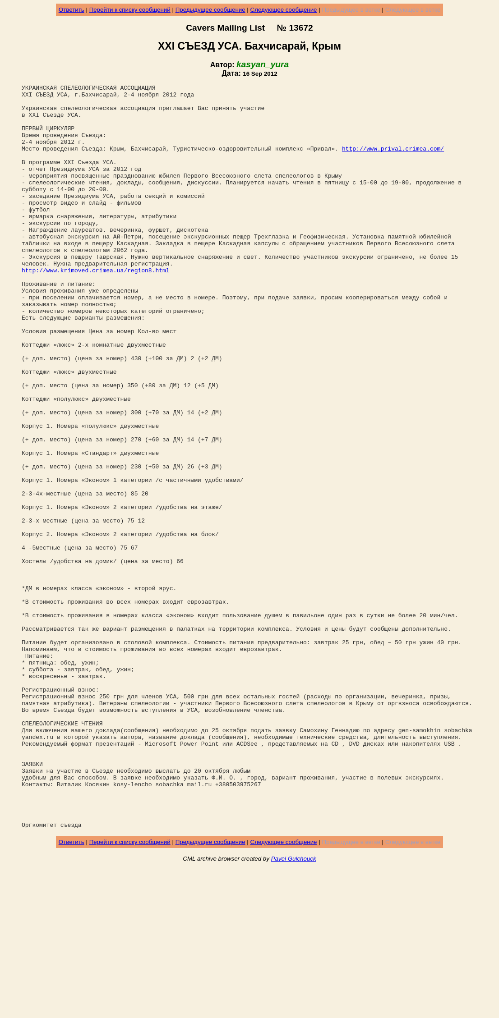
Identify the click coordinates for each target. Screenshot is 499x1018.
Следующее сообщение (283, 9)
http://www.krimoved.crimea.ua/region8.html (96, 308)
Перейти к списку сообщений (130, 9)
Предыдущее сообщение (210, 9)
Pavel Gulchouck (293, 1007)
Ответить (71, 9)
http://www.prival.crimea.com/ (393, 162)
